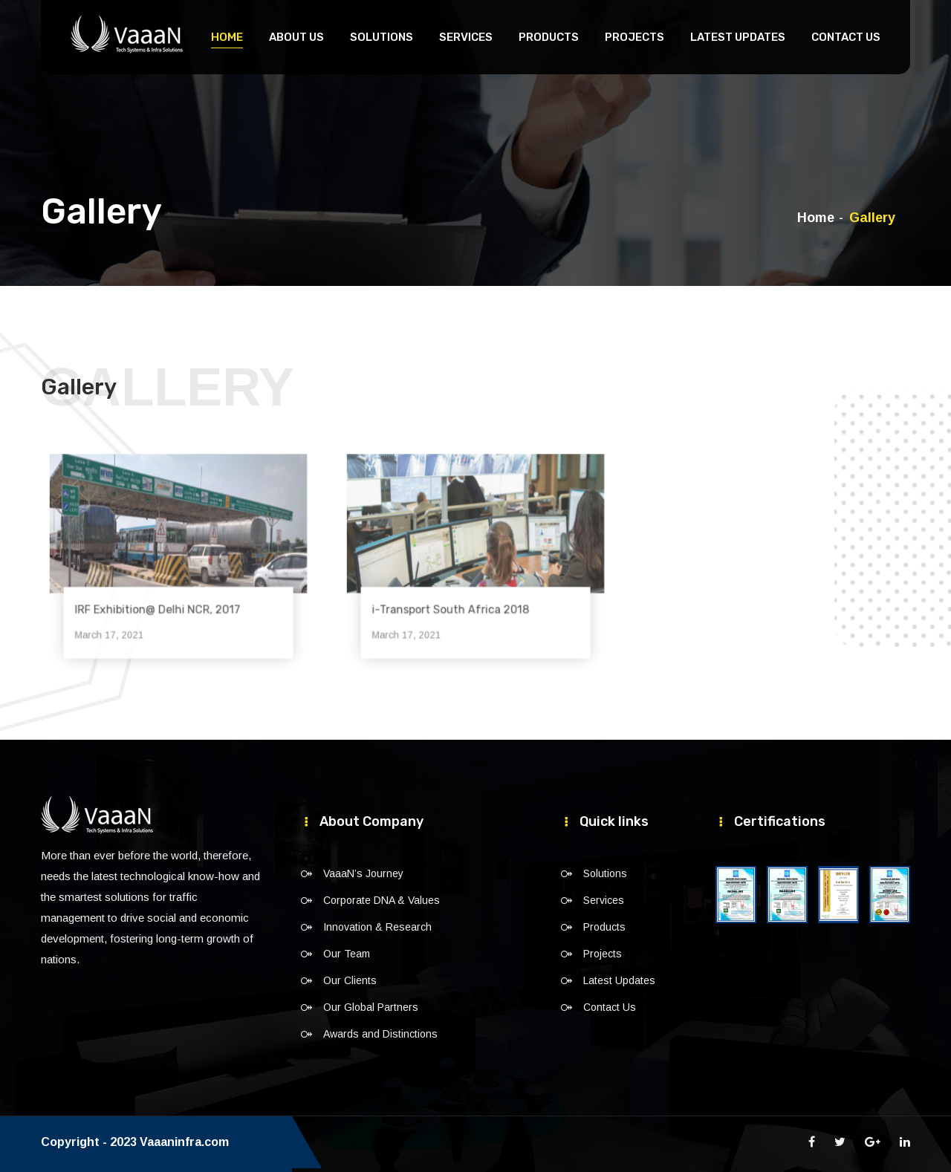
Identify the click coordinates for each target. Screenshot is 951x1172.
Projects (634, 37)
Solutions (381, 37)
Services (466, 37)
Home (227, 37)
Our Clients (350, 980)
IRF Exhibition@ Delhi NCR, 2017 (162, 598)
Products (549, 37)
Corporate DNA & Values (381, 900)
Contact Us (845, 37)
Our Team (346, 954)
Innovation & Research (377, 927)
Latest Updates (737, 37)
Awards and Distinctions (380, 1034)
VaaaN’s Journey (363, 873)
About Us (296, 37)
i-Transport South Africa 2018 (456, 598)
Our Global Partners (370, 1007)
